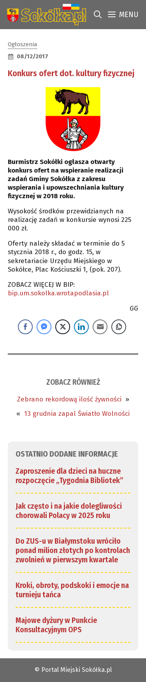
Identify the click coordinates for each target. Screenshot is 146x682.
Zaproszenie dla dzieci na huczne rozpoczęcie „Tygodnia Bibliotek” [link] (69, 475)
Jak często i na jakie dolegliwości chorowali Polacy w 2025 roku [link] (69, 510)
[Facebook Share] (25, 326)
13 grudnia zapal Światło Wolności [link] (77, 414)
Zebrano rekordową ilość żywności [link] (69, 399)
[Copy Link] (118, 326)
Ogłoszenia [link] (22, 44)
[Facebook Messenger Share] (44, 326)
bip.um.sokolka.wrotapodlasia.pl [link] (58, 293)
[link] (45, 14)
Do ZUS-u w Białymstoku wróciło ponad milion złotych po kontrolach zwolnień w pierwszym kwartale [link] (73, 550)
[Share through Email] (100, 326)
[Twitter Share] (62, 326)
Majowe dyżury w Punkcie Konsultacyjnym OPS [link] (56, 625)
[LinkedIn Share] (81, 326)
